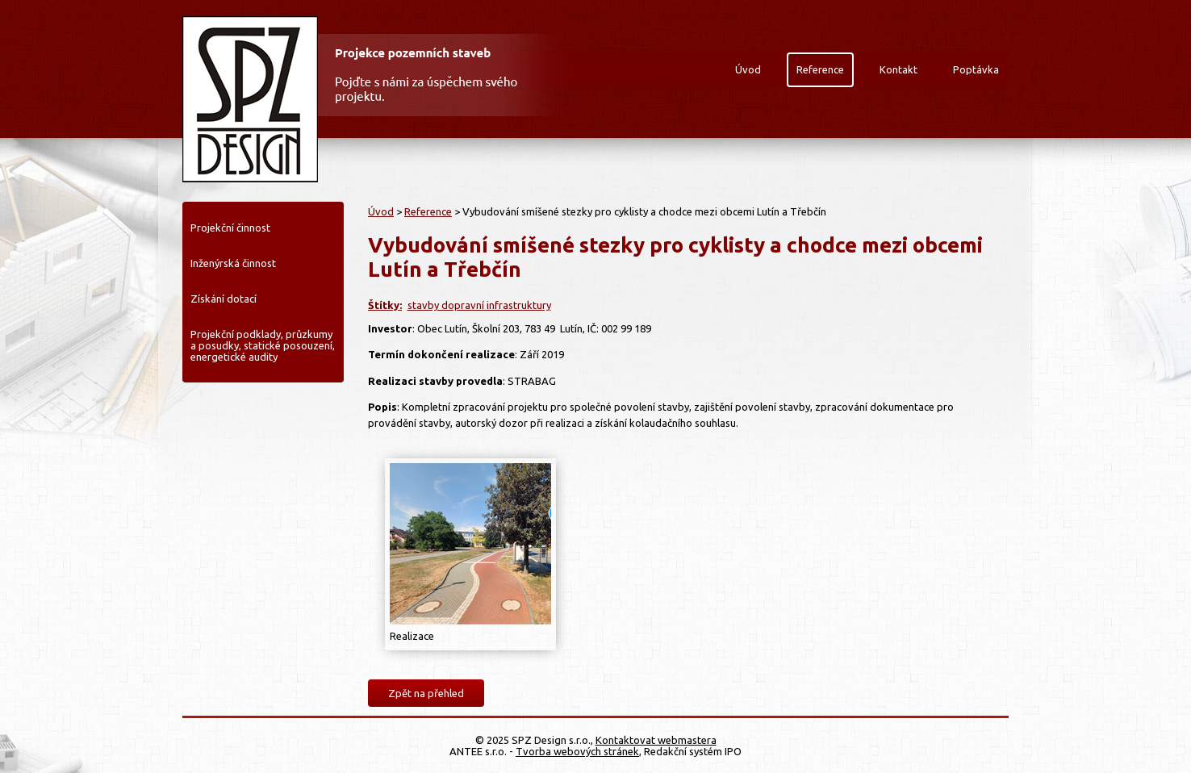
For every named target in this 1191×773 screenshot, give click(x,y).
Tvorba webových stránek (577, 751)
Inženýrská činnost (233, 263)
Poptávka (976, 69)
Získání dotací (223, 298)
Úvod (748, 69)
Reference (820, 69)
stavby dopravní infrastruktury (479, 305)
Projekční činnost (230, 227)
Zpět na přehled (426, 693)
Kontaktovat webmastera (656, 740)
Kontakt (898, 69)
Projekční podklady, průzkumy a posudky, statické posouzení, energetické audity (262, 345)
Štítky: (385, 305)
